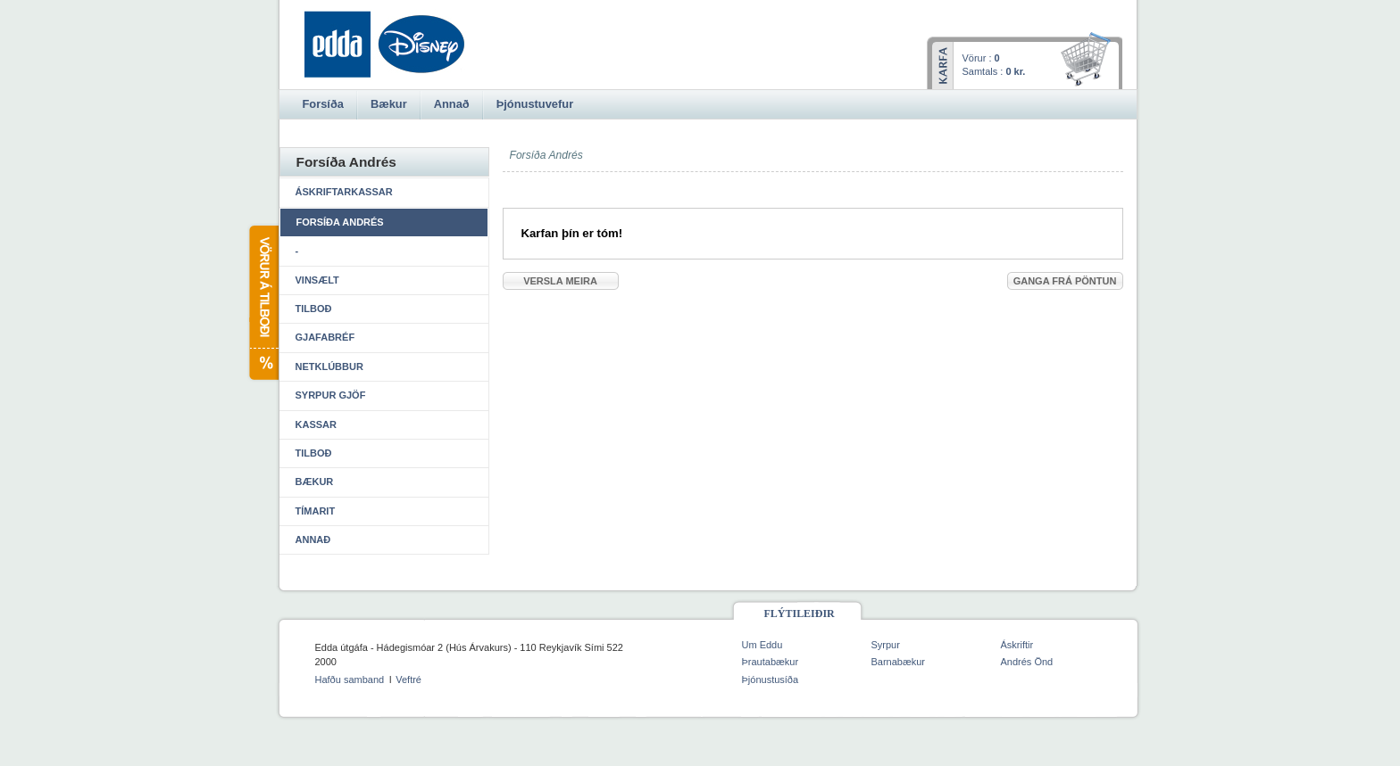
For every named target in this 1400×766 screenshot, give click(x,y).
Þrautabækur (770, 661)
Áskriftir (1017, 644)
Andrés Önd (1027, 661)
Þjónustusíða (770, 679)
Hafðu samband (350, 679)
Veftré (408, 679)
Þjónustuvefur (534, 104)
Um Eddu (762, 644)
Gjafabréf (325, 337)
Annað (313, 539)
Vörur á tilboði (263, 303)
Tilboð (314, 308)
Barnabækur (898, 661)
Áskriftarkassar (344, 191)
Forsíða (323, 104)
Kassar (316, 424)
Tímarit (316, 511)
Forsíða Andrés (340, 222)
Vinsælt (317, 280)
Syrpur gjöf (331, 395)
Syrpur (885, 644)
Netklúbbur (329, 366)
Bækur (315, 481)
